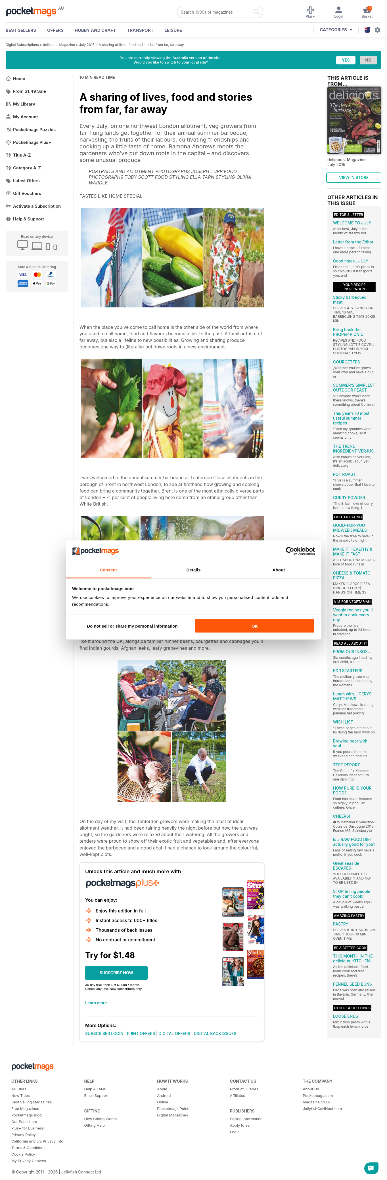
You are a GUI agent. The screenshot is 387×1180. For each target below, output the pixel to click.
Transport (140, 30)
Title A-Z (18, 155)
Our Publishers (24, 1121)
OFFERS (55, 30)
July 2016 (87, 45)
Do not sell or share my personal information (132, 625)
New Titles (20, 1095)
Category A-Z (23, 168)
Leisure (173, 30)
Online (162, 1102)
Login (235, 1131)
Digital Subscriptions (22, 45)
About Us (311, 1089)
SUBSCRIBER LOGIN (104, 1033)
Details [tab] (194, 569)
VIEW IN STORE (354, 177)
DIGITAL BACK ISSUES (215, 1033)
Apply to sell (240, 1125)
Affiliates (237, 1095)
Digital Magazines (172, 1115)
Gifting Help (94, 1125)
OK (255, 625)
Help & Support (25, 219)
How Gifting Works (100, 1118)
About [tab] (279, 569)
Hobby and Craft (95, 30)
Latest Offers (23, 180)
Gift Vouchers (23, 193)
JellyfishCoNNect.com (322, 1108)
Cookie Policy (23, 1154)
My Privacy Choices (28, 1160)
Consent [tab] (108, 569)
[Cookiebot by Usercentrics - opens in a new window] (290, 551)
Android (164, 1095)
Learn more (96, 1002)
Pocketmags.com (318, 1095)
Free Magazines (25, 1108)
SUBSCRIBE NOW (116, 972)
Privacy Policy (23, 1134)
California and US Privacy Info (37, 1141)
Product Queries (244, 1089)
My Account (22, 116)
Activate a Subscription (33, 206)
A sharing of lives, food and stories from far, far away (141, 45)
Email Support (96, 1095)
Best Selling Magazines (31, 1102)
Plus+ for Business (27, 1128)
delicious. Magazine (59, 45)
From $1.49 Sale (26, 91)
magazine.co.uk (316, 1102)
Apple (162, 1089)
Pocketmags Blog (26, 1115)
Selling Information (246, 1118)
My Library (20, 104)
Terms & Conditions (28, 1147)
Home (15, 78)
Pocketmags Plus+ (28, 142)
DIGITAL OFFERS (175, 1033)
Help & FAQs (95, 1089)
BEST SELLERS (21, 30)
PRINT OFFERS (141, 1033)
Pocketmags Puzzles (31, 129)
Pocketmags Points (173, 1108)
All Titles (18, 1089)
